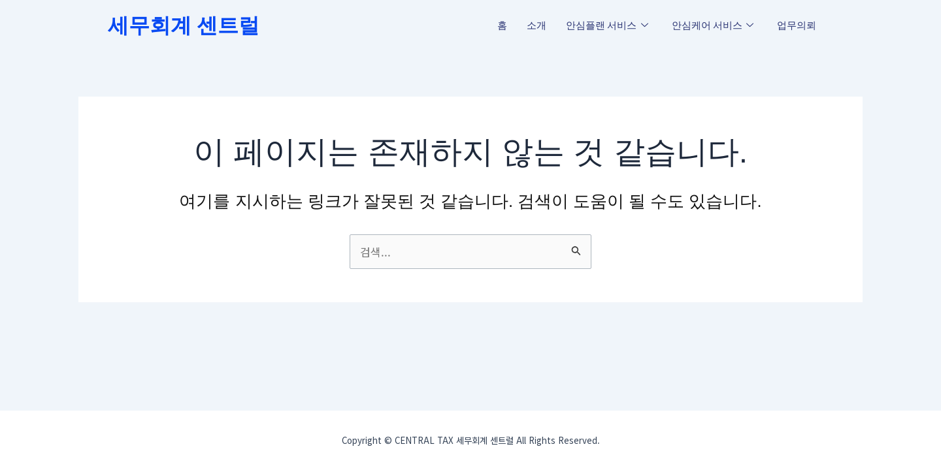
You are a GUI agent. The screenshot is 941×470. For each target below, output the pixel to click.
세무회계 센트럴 (183, 25)
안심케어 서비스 (713, 26)
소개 (536, 25)
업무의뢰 (796, 25)
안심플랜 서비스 (607, 26)
